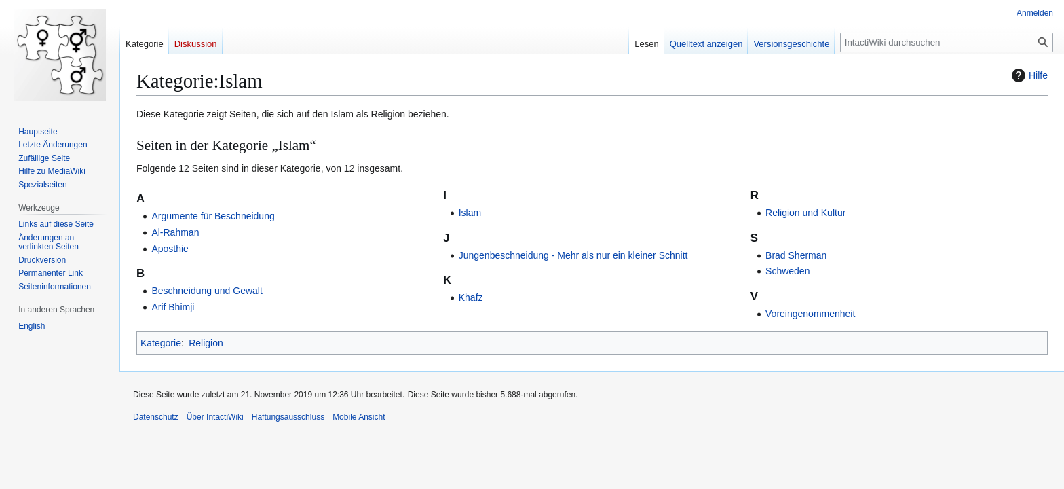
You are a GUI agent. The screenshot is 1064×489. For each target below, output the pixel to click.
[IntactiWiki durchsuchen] (946, 42)
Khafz (471, 297)
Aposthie (169, 248)
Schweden (787, 271)
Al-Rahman (175, 232)
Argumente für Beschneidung (212, 216)
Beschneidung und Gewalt (206, 290)
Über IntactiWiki (215, 417)
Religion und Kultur (805, 212)
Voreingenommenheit (810, 313)
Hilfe (1028, 75)
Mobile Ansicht (358, 417)
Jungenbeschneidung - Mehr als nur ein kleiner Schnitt (573, 255)
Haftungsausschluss (288, 417)
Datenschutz (155, 417)
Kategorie (160, 343)
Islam (470, 212)
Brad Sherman (795, 255)
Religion (206, 343)
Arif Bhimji (172, 307)
